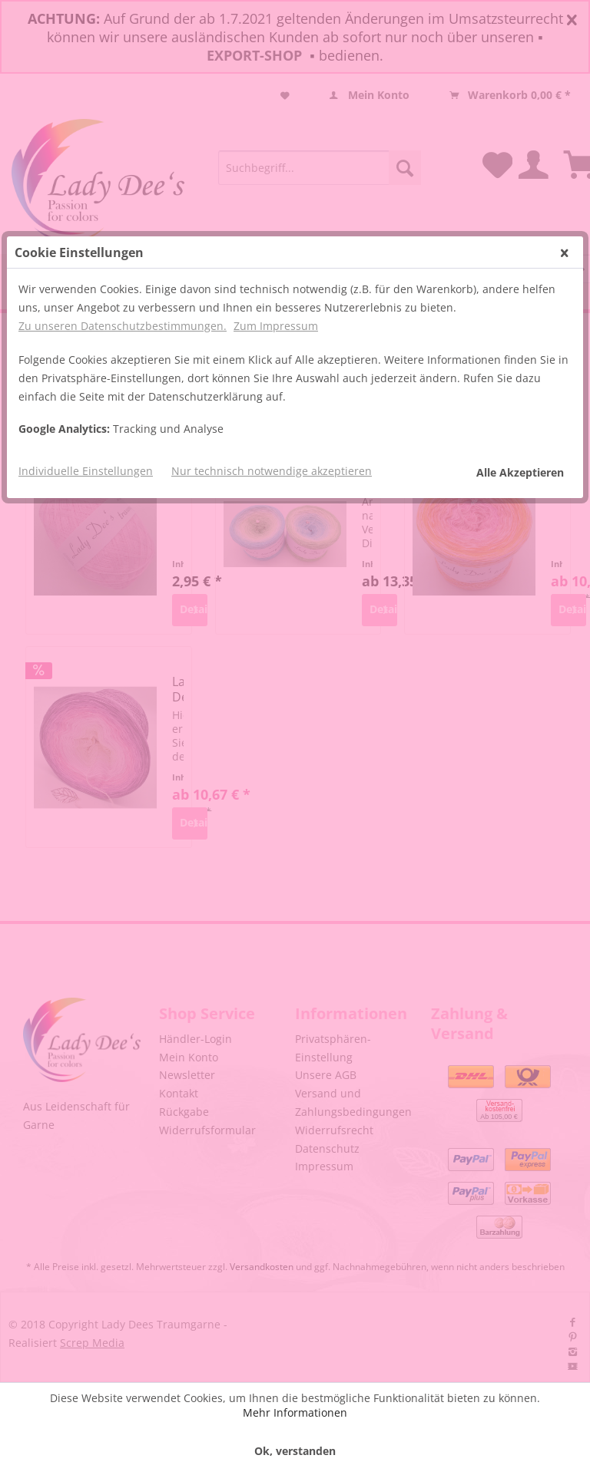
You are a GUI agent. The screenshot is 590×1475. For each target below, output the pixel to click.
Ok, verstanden (295, 1451)
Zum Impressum (276, 235)
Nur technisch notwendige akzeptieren (271, 380)
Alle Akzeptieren (520, 382)
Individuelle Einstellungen (85, 380)
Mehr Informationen (295, 1412)
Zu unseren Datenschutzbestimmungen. (122, 235)
